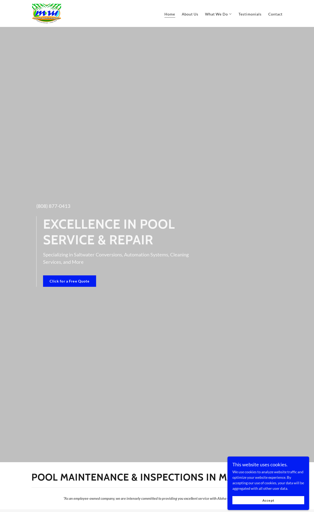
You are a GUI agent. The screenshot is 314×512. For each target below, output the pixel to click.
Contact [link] (275, 14)
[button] (218, 14)
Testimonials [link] (250, 14)
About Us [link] (190, 14)
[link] (46, 13)
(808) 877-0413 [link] (53, 206)
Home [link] (169, 14)
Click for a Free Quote (70, 281)
